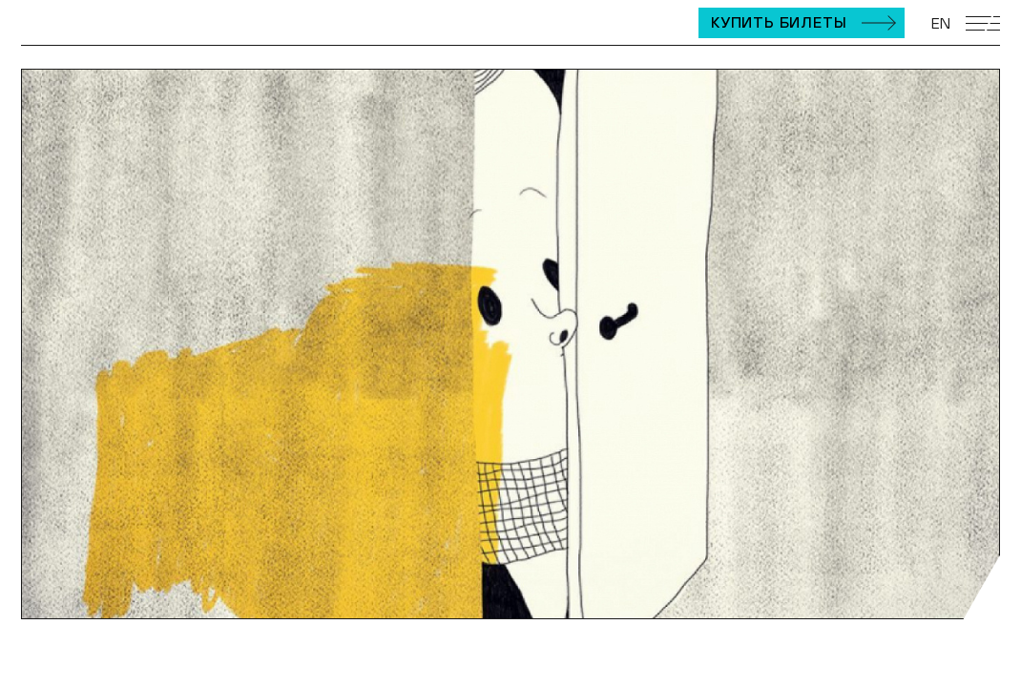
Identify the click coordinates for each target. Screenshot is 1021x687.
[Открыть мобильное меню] (983, 23)
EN (940, 22)
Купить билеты (778, 22)
